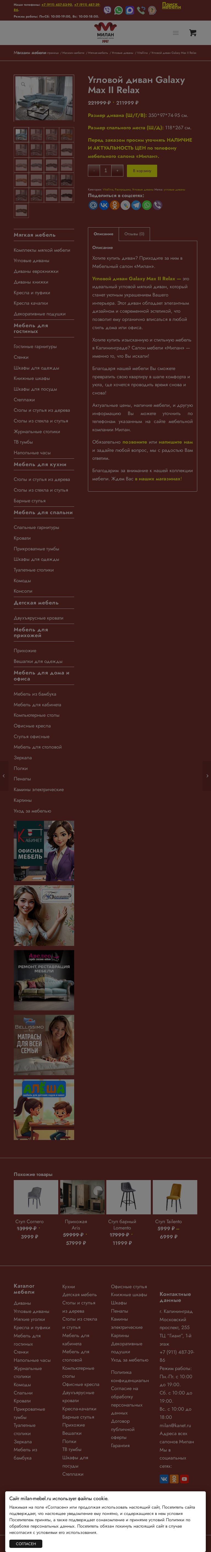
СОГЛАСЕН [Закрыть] (26, 1544)
